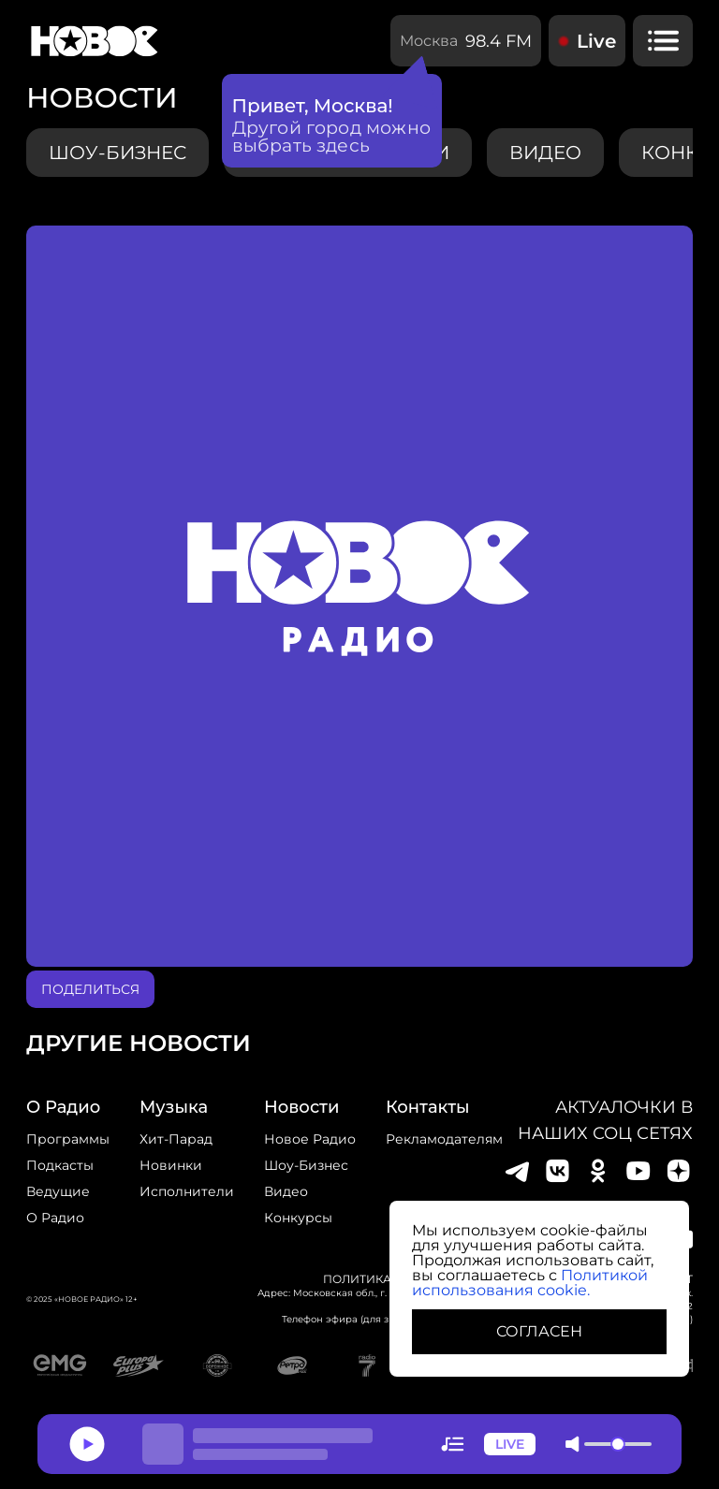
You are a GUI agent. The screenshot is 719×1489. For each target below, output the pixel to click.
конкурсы (298, 1217)
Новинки (170, 1165)
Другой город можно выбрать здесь (332, 136)
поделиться (90, 989)
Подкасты (60, 1165)
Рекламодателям (444, 1139)
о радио (63, 1107)
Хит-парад (176, 1139)
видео (545, 152)
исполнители (186, 1191)
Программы (68, 1139)
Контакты (428, 1107)
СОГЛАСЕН (539, 1331)
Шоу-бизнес (117, 152)
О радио (55, 1217)
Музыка (173, 1107)
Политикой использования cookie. (530, 1282)
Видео (286, 1191)
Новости (301, 1107)
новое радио (310, 1139)
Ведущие (58, 1191)
